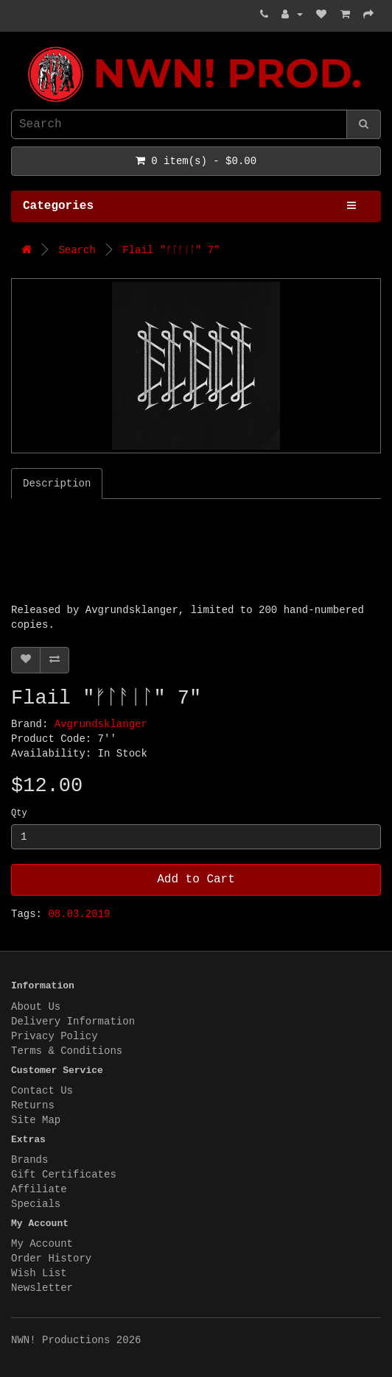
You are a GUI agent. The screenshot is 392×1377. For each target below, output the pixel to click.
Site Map (35, 1120)
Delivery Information (73, 1021)
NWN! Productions (14, 46)
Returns (33, 1105)
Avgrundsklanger (101, 724)
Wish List (39, 1273)
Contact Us (42, 1091)
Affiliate (39, 1189)
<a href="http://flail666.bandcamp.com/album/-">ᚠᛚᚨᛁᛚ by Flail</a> (195, 554)
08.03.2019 (79, 914)
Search (76, 250)
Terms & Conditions (66, 1051)
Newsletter (42, 1288)
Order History (51, 1258)
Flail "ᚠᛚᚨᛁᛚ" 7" (171, 250)
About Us (35, 1007)
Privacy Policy (54, 1036)
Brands (29, 1160)
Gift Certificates (63, 1174)
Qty (19, 813)
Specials (35, 1204)
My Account (42, 1244)
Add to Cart (196, 879)
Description (57, 483)
